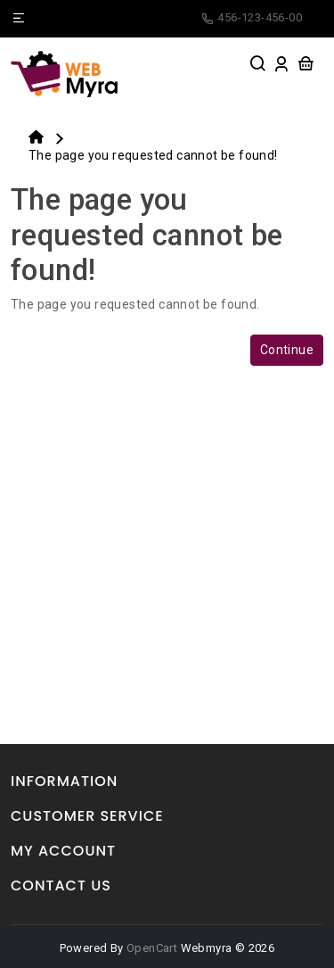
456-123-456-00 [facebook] (251, 17)
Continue (287, 350)
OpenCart (151, 948)
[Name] (19, 18)
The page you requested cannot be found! (153, 155)
